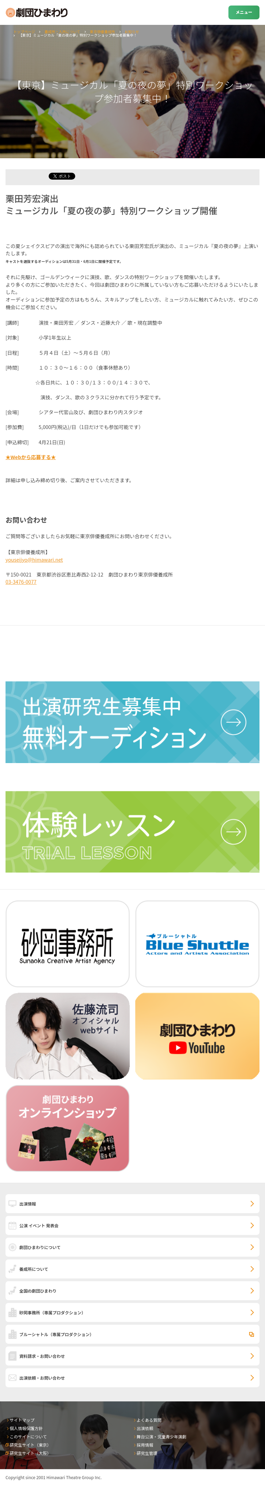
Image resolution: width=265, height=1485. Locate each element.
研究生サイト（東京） (30, 1445)
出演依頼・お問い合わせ (42, 1378)
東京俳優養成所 (102, 31)
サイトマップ (22, 1420)
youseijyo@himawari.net (34, 559)
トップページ (24, 31)
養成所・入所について (62, 31)
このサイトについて (28, 1436)
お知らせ (132, 31)
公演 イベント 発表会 (38, 1225)
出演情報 (27, 1204)
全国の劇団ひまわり (38, 1291)
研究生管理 (147, 1453)
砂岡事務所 (52, 1312)
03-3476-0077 (21, 581)
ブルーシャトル (56, 1334)
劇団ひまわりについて (40, 1247)
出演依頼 (145, 1428)
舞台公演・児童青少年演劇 (161, 1436)
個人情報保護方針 (26, 1428)
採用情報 (145, 1445)
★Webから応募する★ (31, 456)
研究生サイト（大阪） (30, 1453)
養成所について (33, 1269)
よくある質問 (149, 1420)
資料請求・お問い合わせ (42, 1356)
